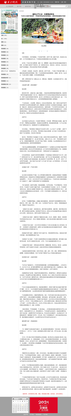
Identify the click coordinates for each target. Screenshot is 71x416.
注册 (62, 2)
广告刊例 (45, 414)
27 (22, 410)
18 (18, 408)
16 (13, 408)
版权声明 (26, 414)
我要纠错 (57, 2)
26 (20, 410)
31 (16, 411)
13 (22, 406)
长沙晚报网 (9, 6)
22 (27, 408)
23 (13, 410)
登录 (65, 2)
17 (16, 408)
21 (25, 408)
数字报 (19, 6)
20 (22, 408)
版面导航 (28, 6)
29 (27, 410)
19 (20, 408)
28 (25, 410)
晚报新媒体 (38, 414)
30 (13, 411)
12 (20, 406)
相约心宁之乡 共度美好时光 (8, 71)
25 (18, 410)
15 (27, 406)
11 (18, 406)
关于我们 (32, 414)
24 (16, 410)
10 (16, 406)
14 (25, 406)
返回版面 (21, 11)
